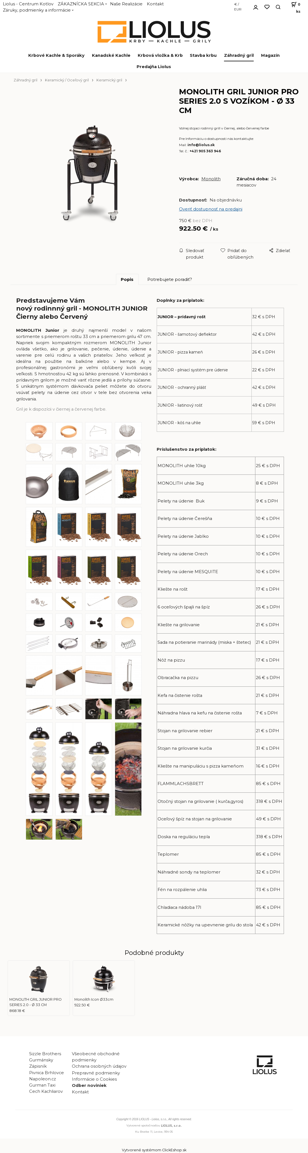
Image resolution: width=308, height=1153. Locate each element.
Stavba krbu (203, 55)
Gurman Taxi (42, 1085)
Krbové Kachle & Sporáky (56, 55)
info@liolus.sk (201, 145)
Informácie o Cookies (94, 1079)
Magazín (270, 55)
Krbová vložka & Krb (160, 55)
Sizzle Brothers (45, 1053)
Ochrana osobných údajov (99, 1066)
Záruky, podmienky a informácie (37, 10)
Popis (127, 279)
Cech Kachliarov (46, 1091)
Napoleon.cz (42, 1079)
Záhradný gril (239, 55)
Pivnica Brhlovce (47, 1072)
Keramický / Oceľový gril (67, 80)
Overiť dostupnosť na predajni (210, 209)
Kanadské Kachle (111, 55)
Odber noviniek (89, 1085)
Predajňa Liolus (154, 66)
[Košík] (293, 7)
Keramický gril (109, 80)
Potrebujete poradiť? (169, 279)
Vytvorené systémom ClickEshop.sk (154, 1150)
